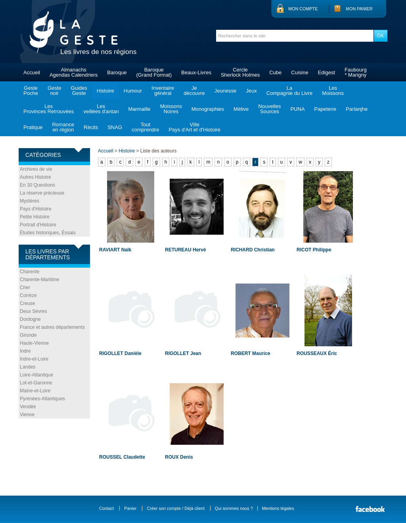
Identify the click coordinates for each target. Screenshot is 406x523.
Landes (27, 367)
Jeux (251, 91)
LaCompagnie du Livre (289, 90)
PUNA (297, 109)
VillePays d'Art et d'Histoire (194, 127)
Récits (91, 127)
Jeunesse (225, 91)
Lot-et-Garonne (36, 383)
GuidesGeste (79, 90)
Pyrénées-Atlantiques (42, 398)
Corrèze (28, 295)
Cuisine (299, 72)
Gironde (28, 335)
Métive (241, 109)
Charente (29, 271)
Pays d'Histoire (36, 209)
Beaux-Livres (196, 72)
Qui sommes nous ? (234, 508)
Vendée (28, 406)
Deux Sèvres (33, 311)
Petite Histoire (35, 217)
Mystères (29, 201)
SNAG (114, 127)
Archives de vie (36, 169)
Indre (25, 351)
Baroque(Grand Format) (154, 72)
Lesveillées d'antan (101, 108)
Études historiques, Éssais (48, 232)
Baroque (116, 72)
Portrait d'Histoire (38, 225)
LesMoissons (333, 90)
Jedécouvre (194, 90)
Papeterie (325, 109)
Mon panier (359, 8)
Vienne (27, 414)
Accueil (31, 72)
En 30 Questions (37, 185)
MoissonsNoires (171, 108)
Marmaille (139, 109)
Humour (133, 91)
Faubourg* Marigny (356, 72)
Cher (25, 287)
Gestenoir (54, 90)
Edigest (326, 72)
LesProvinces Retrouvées (48, 108)
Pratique (32, 127)
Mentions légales (278, 508)
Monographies (208, 109)
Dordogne (30, 319)
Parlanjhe (357, 109)
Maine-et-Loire (35, 391)
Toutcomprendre (145, 127)
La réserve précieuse (42, 193)
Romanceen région (63, 127)
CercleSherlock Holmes (240, 72)
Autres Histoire (35, 177)
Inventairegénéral (162, 90)
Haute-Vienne (34, 343)
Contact (106, 508)
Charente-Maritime (39, 279)
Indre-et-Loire (34, 359)
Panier (130, 508)
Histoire (105, 91)
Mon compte (303, 8)
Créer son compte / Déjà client (175, 508)
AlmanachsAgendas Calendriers (74, 72)
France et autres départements (52, 327)
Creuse (27, 303)
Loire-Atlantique (36, 375)
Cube (275, 72)
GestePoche (30, 90)
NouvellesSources (269, 108)
